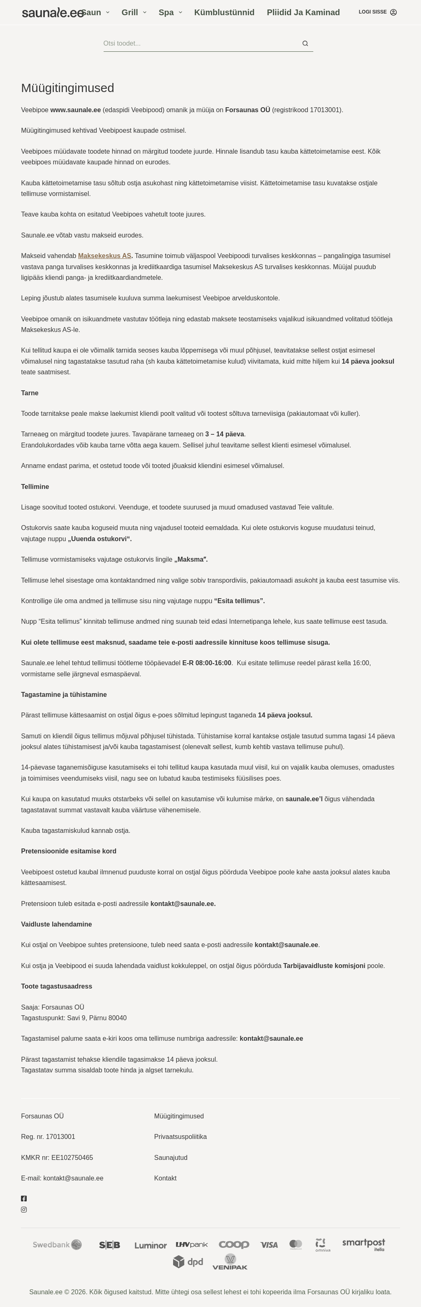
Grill (136, 12)
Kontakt (165, 1178)
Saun (97, 12)
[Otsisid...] (200, 43)
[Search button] (305, 43)
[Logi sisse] (378, 12)
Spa (172, 12)
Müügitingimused (179, 1116)
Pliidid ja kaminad (303, 12)
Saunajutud (170, 1157)
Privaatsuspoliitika (180, 1136)
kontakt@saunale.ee (73, 1178)
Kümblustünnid (224, 12)
